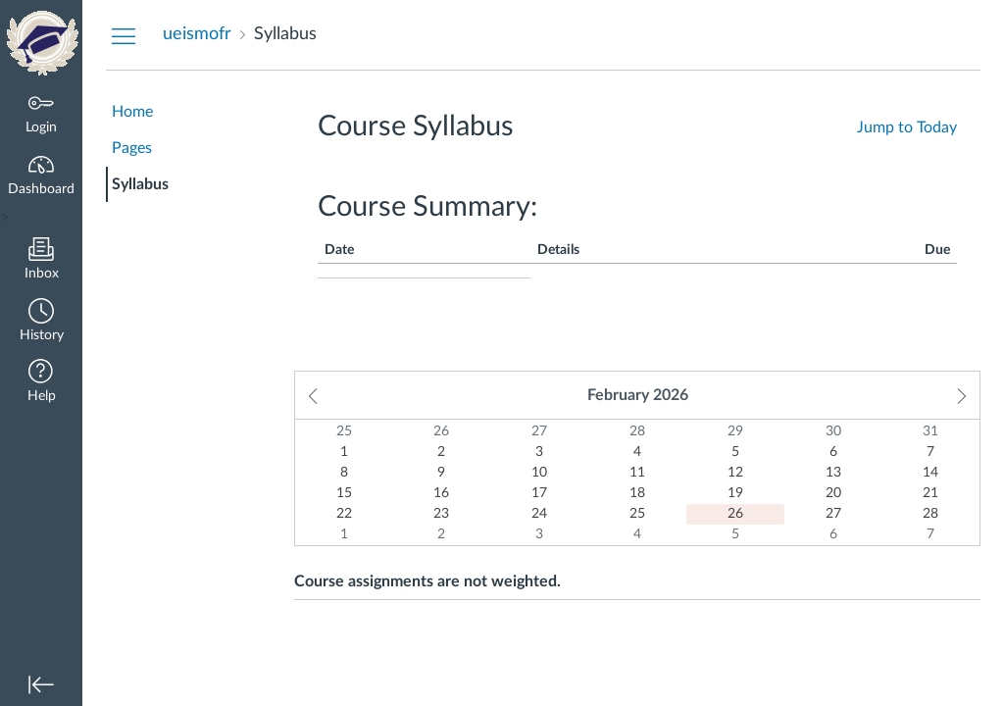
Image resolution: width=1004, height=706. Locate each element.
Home (132, 112)
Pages (132, 148)
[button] (41, 322)
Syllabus (140, 184)
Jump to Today (907, 127)
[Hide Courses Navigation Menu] (123, 35)
